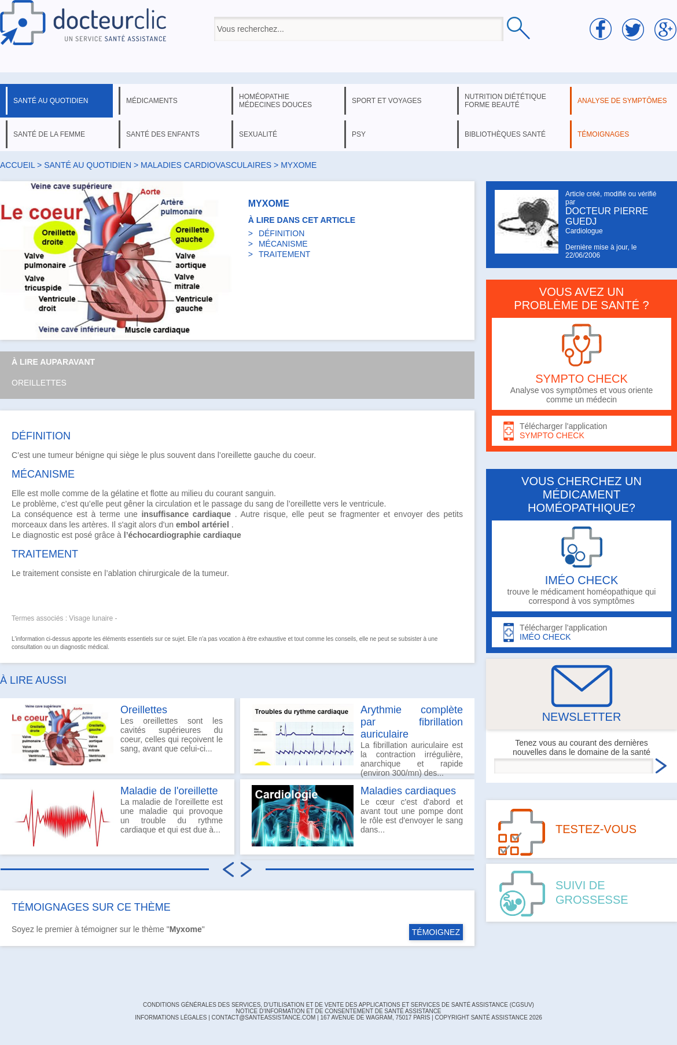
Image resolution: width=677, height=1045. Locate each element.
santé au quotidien (50, 101)
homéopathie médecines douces (275, 101)
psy (359, 134)
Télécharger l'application (581, 431)
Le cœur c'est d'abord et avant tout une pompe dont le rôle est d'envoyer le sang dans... (357, 815)
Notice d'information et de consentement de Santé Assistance (338, 1011)
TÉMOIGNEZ (436, 932)
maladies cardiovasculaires (206, 165)
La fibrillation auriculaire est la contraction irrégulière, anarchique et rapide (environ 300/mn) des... (357, 738)
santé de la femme (49, 134)
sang (264, 503)
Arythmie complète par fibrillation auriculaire (411, 722)
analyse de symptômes (622, 101)
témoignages (603, 134)
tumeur (60, 455)
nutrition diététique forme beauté (505, 101)
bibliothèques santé (505, 134)
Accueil (17, 165)
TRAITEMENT (284, 254)
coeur (304, 455)
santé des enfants (163, 134)
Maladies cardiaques (408, 791)
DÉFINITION (281, 233)
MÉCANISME (283, 243)
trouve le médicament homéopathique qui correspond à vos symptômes (581, 566)
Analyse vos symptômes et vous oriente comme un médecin (581, 364)
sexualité (258, 134)
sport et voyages (387, 101)
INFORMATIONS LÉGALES (171, 1017)
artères (94, 524)
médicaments (152, 101)
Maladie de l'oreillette (169, 791)
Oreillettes (39, 382)
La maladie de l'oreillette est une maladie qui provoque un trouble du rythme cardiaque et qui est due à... (117, 815)
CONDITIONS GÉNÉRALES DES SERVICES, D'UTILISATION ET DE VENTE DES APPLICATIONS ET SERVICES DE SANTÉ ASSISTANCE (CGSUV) (338, 1005)
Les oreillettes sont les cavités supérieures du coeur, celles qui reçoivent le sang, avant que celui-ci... (117, 734)
